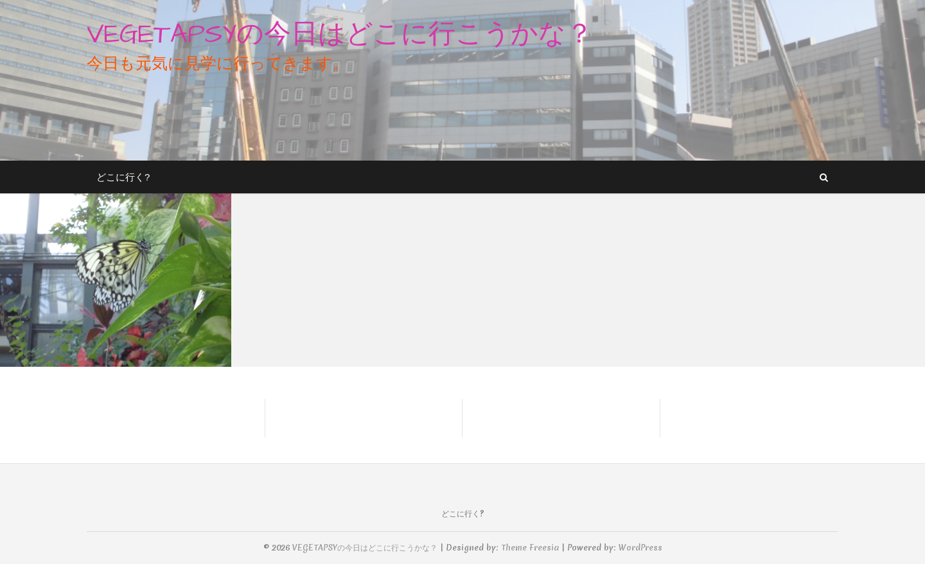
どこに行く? (123, 177)
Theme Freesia (530, 547)
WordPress (640, 547)
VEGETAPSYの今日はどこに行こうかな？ (340, 34)
